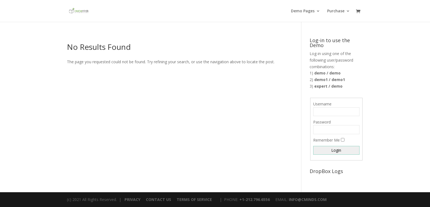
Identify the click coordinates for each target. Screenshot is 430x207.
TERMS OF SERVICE (194, 199)
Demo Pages (303, 11)
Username (322, 104)
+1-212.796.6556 (254, 199)
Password (322, 122)
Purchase (335, 11)
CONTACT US (158, 199)
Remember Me (326, 140)
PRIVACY (132, 199)
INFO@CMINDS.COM (308, 199)
